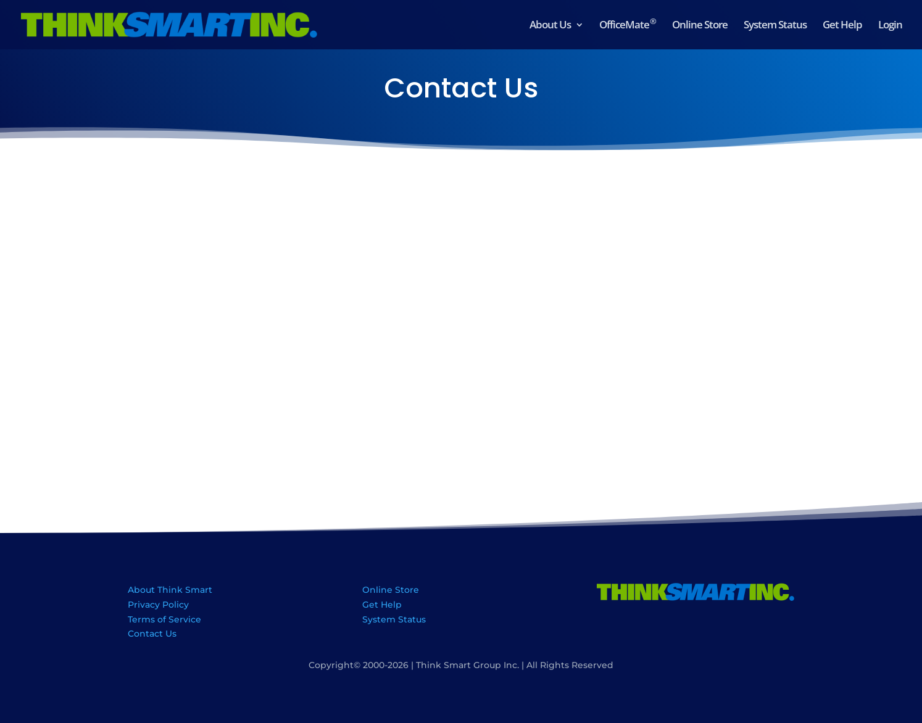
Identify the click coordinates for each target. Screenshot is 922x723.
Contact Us (152, 633)
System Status (775, 25)
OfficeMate (627, 25)
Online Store (700, 25)
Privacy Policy (158, 604)
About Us (550, 25)
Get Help (842, 25)
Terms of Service (164, 619)
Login (890, 25)
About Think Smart (170, 589)
